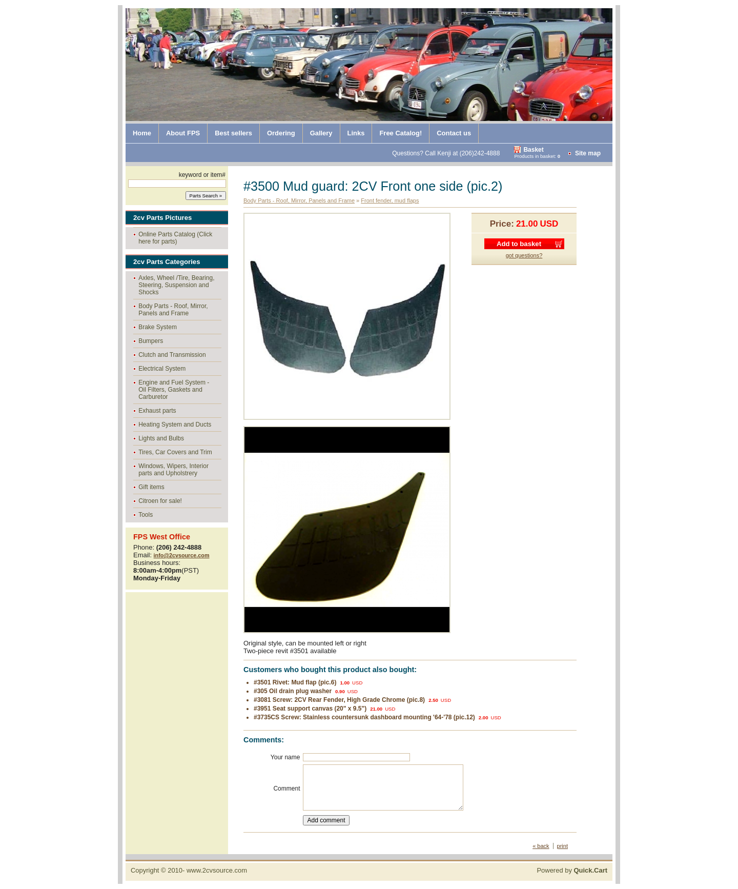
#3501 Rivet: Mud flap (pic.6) (295, 682)
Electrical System (162, 368)
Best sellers (233, 133)
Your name (285, 757)
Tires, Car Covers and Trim (175, 452)
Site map (588, 153)
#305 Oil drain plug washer (293, 691)
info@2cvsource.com (182, 555)
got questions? (524, 255)
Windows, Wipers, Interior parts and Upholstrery (173, 469)
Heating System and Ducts (174, 424)
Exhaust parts (157, 410)
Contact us (454, 133)
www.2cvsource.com (217, 870)
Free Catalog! (400, 133)
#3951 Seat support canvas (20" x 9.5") (310, 708)
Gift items (151, 487)
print (562, 846)
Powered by (572, 870)
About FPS (183, 133)
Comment (286, 788)
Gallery (321, 133)
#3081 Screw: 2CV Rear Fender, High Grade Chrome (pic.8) (339, 699)
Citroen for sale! (160, 500)
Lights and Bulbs (161, 438)
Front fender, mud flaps (390, 200)
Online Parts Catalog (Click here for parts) (175, 238)
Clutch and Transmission (172, 354)
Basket (533, 149)
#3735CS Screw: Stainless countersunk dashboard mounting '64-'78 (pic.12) (364, 717)
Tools (145, 514)
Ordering (281, 133)
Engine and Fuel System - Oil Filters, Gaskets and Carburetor (173, 389)
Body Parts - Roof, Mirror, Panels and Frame (173, 309)
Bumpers (150, 341)
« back (540, 846)
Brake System (157, 327)
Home (142, 133)
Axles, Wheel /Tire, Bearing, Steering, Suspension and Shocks (176, 285)
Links (356, 133)
